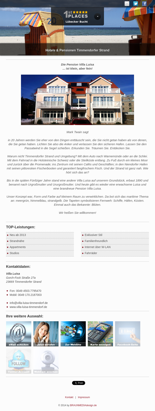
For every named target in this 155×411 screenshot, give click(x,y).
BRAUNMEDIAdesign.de (83, 405)
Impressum (84, 397)
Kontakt (69, 397)
